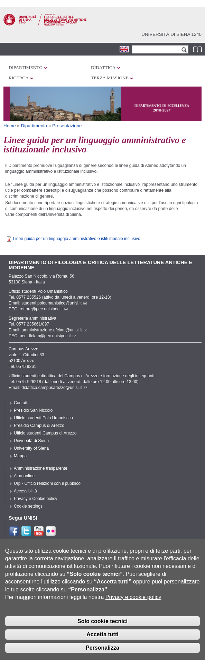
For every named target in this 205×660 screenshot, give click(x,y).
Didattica (103, 67)
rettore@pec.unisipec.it (44, 309)
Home (9, 125)
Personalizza (102, 654)
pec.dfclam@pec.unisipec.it (48, 335)
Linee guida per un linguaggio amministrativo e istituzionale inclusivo (76, 238)
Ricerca (19, 77)
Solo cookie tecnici (102, 627)
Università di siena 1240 (171, 34)
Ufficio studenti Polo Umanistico (43, 418)
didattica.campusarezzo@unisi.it (54, 387)
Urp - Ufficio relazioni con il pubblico (47, 483)
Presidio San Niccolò (33, 410)
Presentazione (67, 125)
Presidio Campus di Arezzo (39, 425)
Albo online (24, 475)
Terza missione (110, 77)
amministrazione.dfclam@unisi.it (54, 330)
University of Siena (31, 448)
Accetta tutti (102, 640)
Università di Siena (31, 440)
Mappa (20, 455)
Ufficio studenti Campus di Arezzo (45, 433)
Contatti (21, 402)
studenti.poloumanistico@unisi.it (54, 303)
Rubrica (198, 49)
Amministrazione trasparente (40, 468)
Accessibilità (25, 491)
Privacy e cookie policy (133, 603)
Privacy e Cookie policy (35, 498)
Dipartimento (26, 67)
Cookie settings (28, 506)
